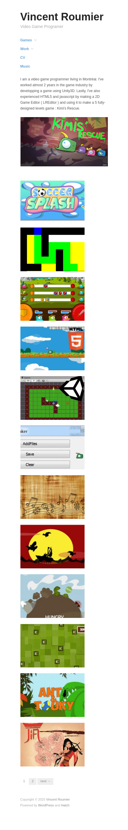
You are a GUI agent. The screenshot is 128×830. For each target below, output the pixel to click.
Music (25, 66)
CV (22, 57)
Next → (45, 781)
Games (26, 40)
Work (24, 49)
